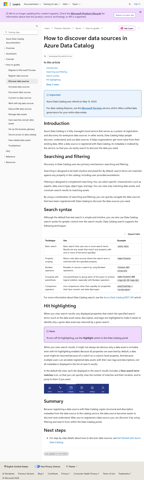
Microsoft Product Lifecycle (86, 13)
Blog (40, 473)
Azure (78, 28)
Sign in (137, 3)
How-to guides (92, 28)
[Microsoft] (6, 4)
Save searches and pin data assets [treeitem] (21, 121)
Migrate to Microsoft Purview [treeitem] (22, 70)
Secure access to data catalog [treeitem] (22, 134)
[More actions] (139, 28)
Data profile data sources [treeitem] (20, 108)
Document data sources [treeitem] (19, 92)
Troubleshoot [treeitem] (14, 145)
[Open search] (130, 4)
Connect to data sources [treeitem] (19, 97)
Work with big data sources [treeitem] (21, 103)
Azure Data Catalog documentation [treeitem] (15, 40)
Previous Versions (62, 28)
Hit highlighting (53, 79)
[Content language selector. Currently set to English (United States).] (16, 466)
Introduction (52, 67)
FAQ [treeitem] (8, 151)
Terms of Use (109, 473)
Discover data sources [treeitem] (18, 81)
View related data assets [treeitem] (19, 140)
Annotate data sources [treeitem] (18, 86)
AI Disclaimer (8, 473)
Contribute (53, 473)
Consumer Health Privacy (85, 473)
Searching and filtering (56, 71)
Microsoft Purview (92, 108)
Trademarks (124, 473)
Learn (47, 28)
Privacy (64, 473)
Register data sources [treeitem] (18, 75)
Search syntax (52, 75)
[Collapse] (37, 26)
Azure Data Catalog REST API (119, 297)
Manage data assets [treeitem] (17, 114)
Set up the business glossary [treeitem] (21, 129)
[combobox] (21, 32)
